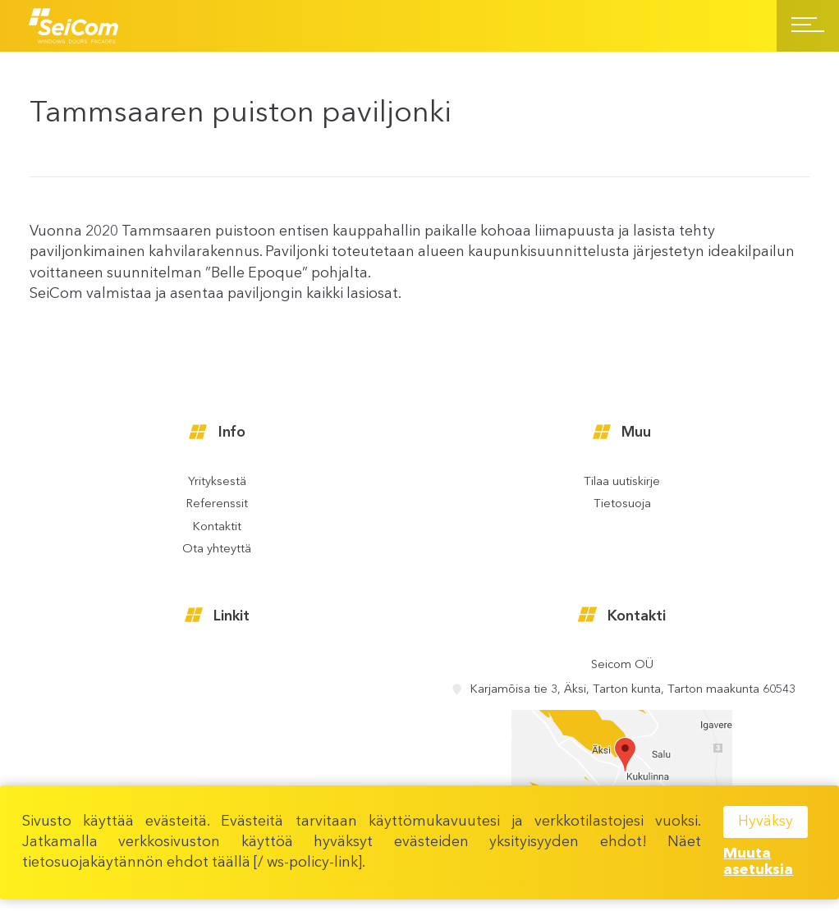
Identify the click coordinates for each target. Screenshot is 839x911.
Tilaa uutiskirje (622, 482)
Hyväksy (765, 821)
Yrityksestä (217, 482)
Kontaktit (217, 527)
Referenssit (217, 504)
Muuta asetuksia (758, 862)
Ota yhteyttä (216, 550)
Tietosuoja (622, 504)
